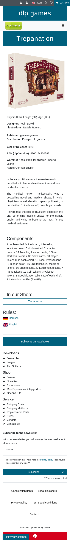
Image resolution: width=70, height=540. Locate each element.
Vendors (11, 419)
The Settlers (14, 366)
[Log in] (21, 3)
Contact (33, 514)
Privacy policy (19, 502)
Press (10, 416)
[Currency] (39, 3)
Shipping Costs (15, 404)
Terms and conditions (44, 502)
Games (11, 377)
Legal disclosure (47, 490)
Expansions (13, 385)
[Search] (46, 3)
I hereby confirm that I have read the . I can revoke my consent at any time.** (36, 461)
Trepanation (35, 301)
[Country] (33, 3)
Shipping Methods (17, 408)
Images (11, 362)
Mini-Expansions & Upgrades (24, 389)
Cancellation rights (22, 490)
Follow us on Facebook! (35, 341)
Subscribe (46, 472)
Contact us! (13, 423)
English (13, 324)
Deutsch (13, 318)
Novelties (12, 381)
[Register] (27, 3)
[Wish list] (51, 3)
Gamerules (13, 358)
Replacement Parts (18, 412)
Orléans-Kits (14, 393)
